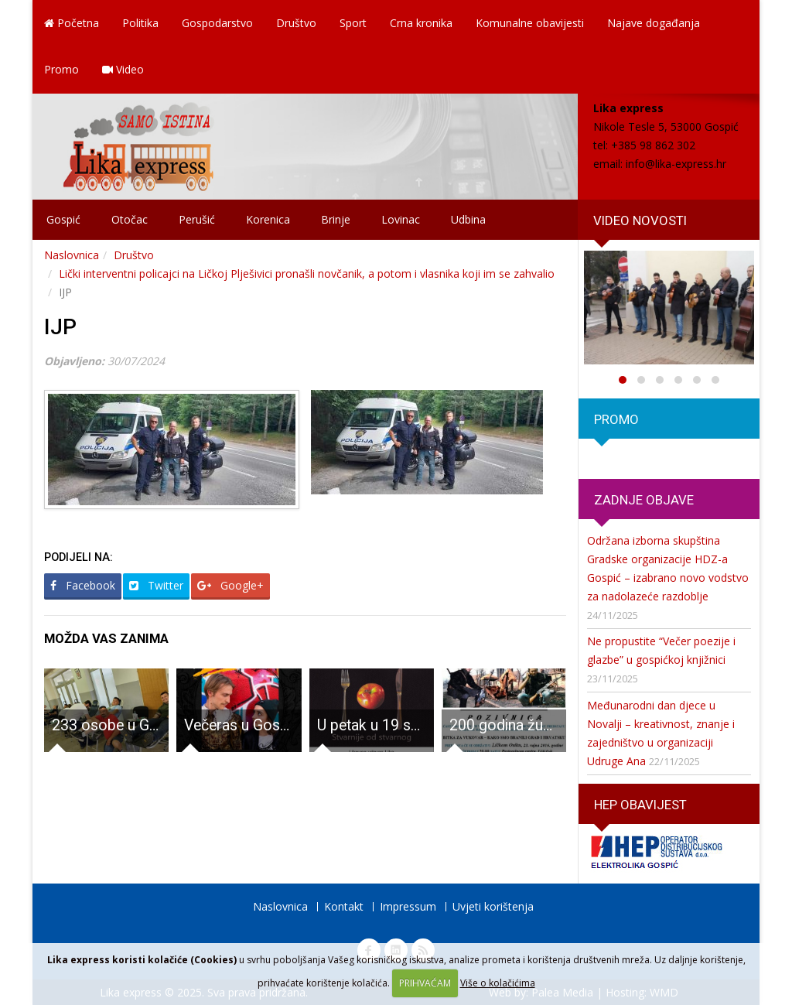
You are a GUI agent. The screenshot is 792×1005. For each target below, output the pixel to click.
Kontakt (344, 906)
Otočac (129, 219)
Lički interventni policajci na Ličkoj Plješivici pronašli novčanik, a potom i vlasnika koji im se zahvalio (307, 273)
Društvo (296, 22)
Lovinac (400, 219)
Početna (71, 22)
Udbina (468, 219)
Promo (61, 69)
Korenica (268, 219)
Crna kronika (421, 22)
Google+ (230, 585)
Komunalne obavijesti (530, 22)
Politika (140, 22)
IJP (60, 327)
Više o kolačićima (497, 983)
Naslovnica (71, 255)
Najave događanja (653, 22)
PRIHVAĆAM (425, 983)
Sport (353, 22)
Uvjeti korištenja (493, 906)
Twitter (156, 585)
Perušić (197, 219)
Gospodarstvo (217, 22)
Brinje (335, 219)
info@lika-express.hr (676, 163)
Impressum (408, 906)
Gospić (63, 219)
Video (123, 69)
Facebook (82, 585)
